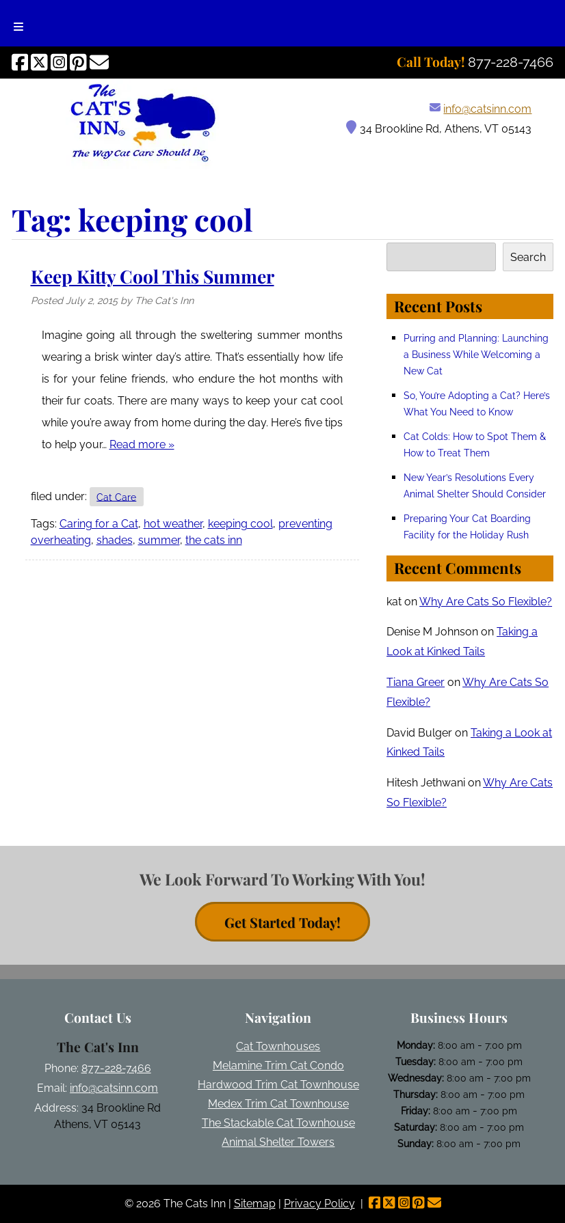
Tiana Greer (415, 682)
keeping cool (240, 523)
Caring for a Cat (99, 523)
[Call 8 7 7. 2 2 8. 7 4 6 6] (510, 62)
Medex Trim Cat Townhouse (278, 1103)
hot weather (173, 523)
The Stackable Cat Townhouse (278, 1122)
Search (528, 257)
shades (114, 540)
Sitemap (255, 1203)
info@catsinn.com (487, 108)
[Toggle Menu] (18, 23)
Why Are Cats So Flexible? (485, 601)
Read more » (141, 444)
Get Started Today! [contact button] (282, 921)
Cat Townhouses (278, 1046)
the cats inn (213, 540)
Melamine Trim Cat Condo (278, 1065)
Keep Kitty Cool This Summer (152, 276)
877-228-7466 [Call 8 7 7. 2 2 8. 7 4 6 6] (116, 1068)
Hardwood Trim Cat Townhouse (278, 1084)
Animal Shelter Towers (278, 1142)
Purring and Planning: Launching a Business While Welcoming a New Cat (476, 354)
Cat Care (116, 496)
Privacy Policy (319, 1203)
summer (159, 540)
